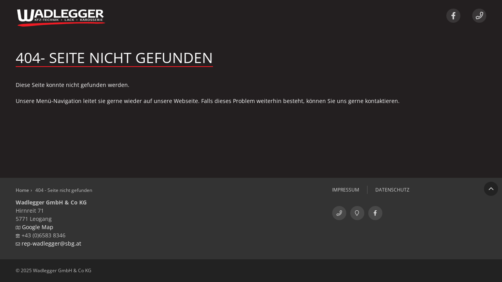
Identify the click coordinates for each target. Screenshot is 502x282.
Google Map (37, 227)
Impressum (345, 189)
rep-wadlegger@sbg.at (51, 243)
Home (22, 190)
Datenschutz (392, 189)
